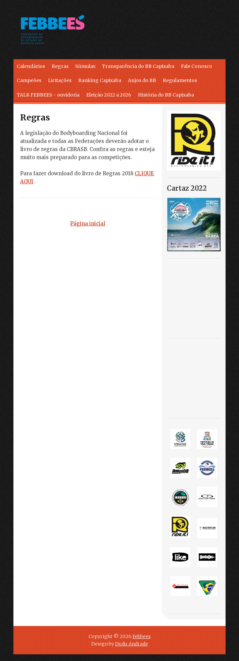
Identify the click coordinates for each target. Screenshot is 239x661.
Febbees (142, 636)
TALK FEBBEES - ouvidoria (48, 95)
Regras (60, 66)
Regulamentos (180, 80)
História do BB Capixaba (166, 95)
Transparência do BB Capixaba (138, 66)
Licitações (59, 80)
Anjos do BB (142, 80)
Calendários (31, 66)
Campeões (29, 80)
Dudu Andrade (131, 644)
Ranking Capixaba (99, 80)
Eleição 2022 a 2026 (108, 95)
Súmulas (85, 66)
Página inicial (87, 223)
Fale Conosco (196, 66)
